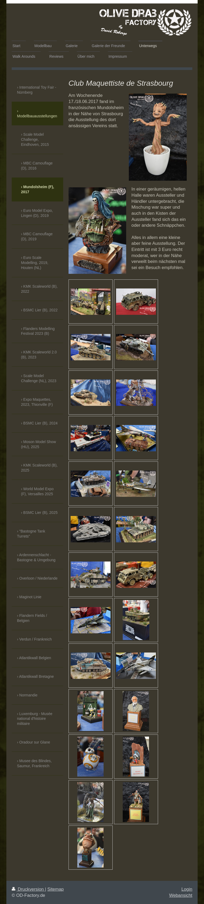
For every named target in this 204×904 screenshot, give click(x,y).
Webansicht (180, 895)
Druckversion (28, 889)
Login (186, 889)
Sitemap (55, 889)
